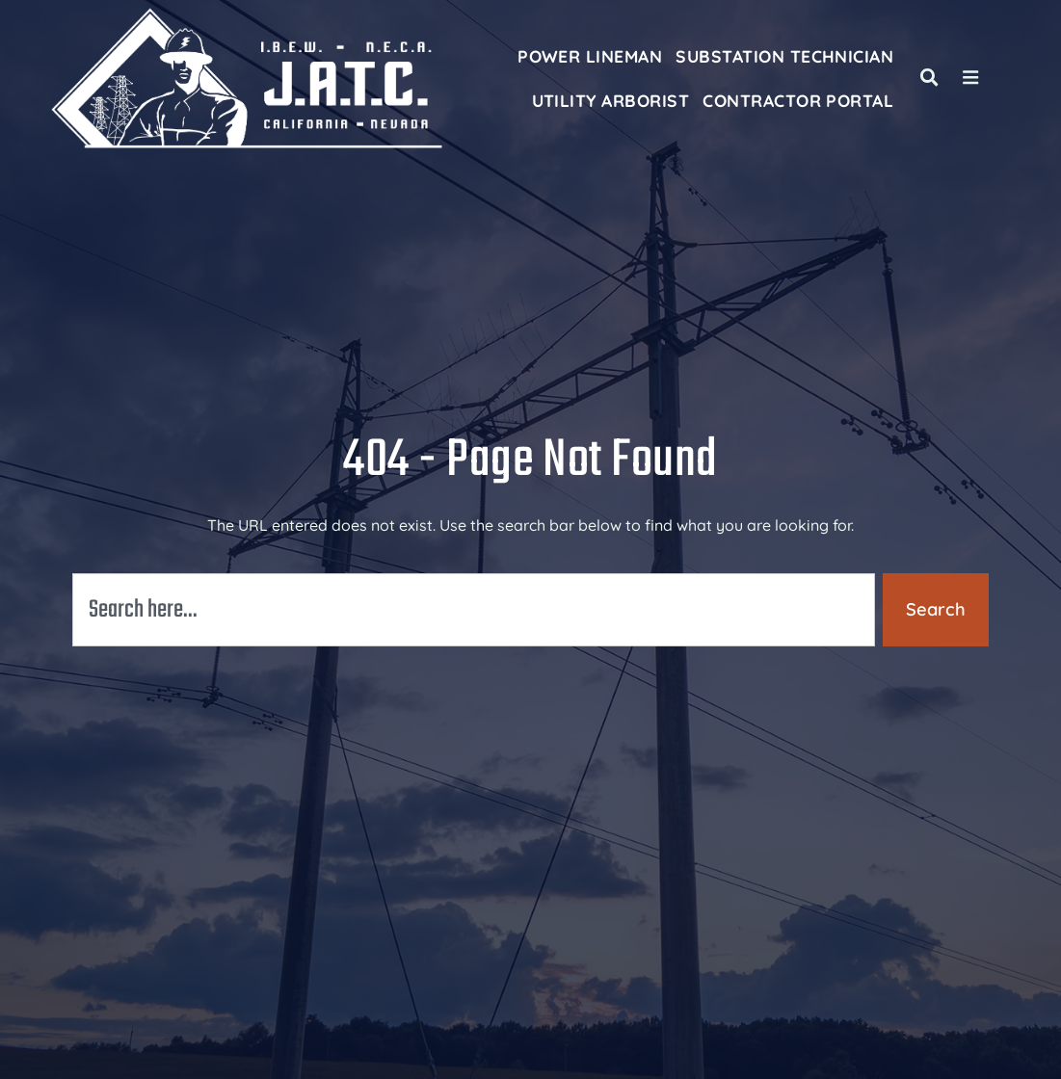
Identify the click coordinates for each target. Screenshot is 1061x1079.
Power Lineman (589, 55)
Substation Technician (784, 55)
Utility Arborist (611, 100)
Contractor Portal (798, 100)
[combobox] (473, 609)
